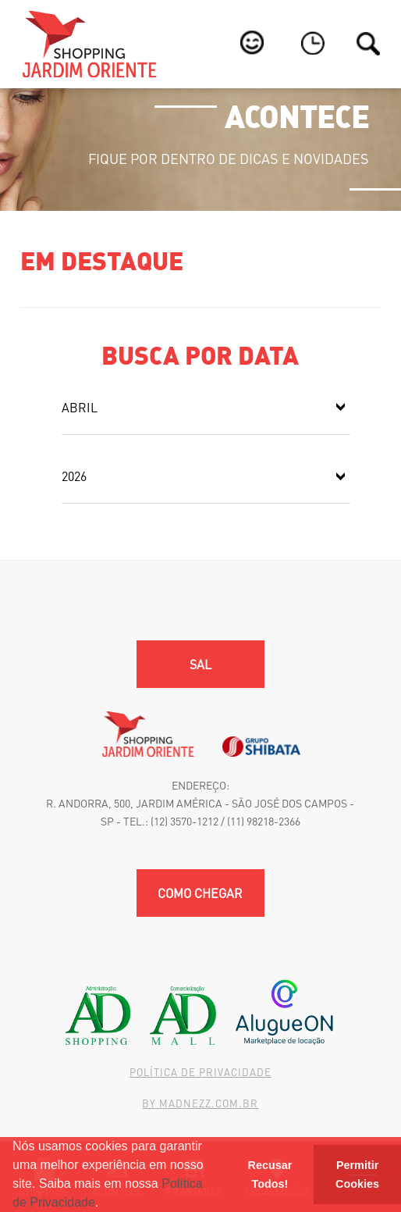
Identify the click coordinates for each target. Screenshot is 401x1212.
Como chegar (200, 893)
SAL (200, 664)
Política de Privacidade (200, 1071)
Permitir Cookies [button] (357, 1174)
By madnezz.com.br (200, 1103)
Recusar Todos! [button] (270, 1174)
